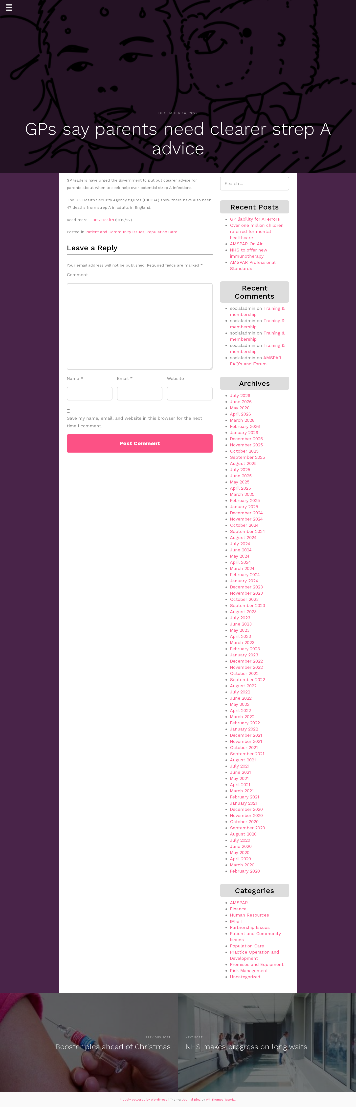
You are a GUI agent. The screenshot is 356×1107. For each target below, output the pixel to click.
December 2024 (246, 512)
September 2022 (247, 679)
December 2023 (246, 586)
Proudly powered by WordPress (144, 1099)
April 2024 (240, 562)
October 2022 (244, 673)
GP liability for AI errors (255, 219)
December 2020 (246, 809)
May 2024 (239, 556)
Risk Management (249, 970)
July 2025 (240, 469)
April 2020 (240, 858)
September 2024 (247, 531)
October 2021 (244, 747)
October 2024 (244, 525)
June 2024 (241, 549)
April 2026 (240, 414)
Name (75, 378)
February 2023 (245, 648)
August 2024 (243, 537)
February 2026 (245, 426)
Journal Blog (191, 1099)
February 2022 (245, 722)
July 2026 (240, 395)
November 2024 (246, 519)
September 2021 (247, 753)
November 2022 (246, 667)
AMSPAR (239, 902)
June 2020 (241, 846)
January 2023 (244, 654)
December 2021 (246, 735)
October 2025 (244, 451)
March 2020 (242, 864)
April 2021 (240, 784)
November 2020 (246, 815)
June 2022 (241, 698)
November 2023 (246, 593)
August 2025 (243, 463)
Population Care (162, 232)
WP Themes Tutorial (221, 1099)
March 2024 (242, 568)
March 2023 (242, 642)
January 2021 (243, 803)
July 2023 (240, 617)
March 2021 (242, 790)
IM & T (237, 921)
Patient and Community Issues (115, 232)
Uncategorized (245, 976)
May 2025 (239, 481)
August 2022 (243, 685)
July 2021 (239, 766)
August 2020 (243, 833)
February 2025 (245, 500)
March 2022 (242, 716)
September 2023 (247, 605)
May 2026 (239, 407)
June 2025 (241, 475)
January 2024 (244, 580)
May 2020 (239, 852)
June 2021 (240, 772)
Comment (77, 274)
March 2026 (242, 420)
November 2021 (246, 741)
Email (125, 378)
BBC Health (103, 219)
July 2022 (240, 691)
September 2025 (247, 457)
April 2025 (240, 488)
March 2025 (242, 494)
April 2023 (240, 636)
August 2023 (243, 611)
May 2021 (239, 778)
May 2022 (239, 704)
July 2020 (240, 840)
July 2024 (240, 543)
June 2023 (241, 624)
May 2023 (239, 630)
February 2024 (245, 574)
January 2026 (244, 432)
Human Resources (249, 915)
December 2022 (246, 661)
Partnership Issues (250, 927)
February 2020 (245, 871)
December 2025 (246, 438)
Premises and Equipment (257, 964)
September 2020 (247, 827)
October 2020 (244, 821)
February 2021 (244, 796)
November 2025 (246, 444)
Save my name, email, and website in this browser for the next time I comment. (134, 422)
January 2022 (244, 728)
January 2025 (244, 506)
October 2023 (244, 599)
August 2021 (243, 759)
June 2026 (241, 401)
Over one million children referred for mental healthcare (257, 231)
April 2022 (240, 710)
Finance (238, 908)
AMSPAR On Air (246, 243)
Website (175, 378)
